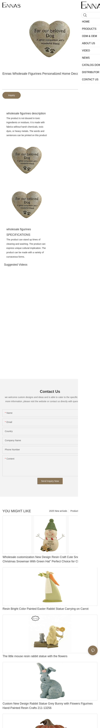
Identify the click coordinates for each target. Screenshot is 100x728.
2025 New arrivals (58, 511)
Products (74, 511)
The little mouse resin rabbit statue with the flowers (35, 656)
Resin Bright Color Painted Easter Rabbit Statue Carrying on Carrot (45, 608)
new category (89, 511)
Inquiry (11, 95)
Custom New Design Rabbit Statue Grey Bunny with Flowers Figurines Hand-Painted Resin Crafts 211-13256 (48, 706)
